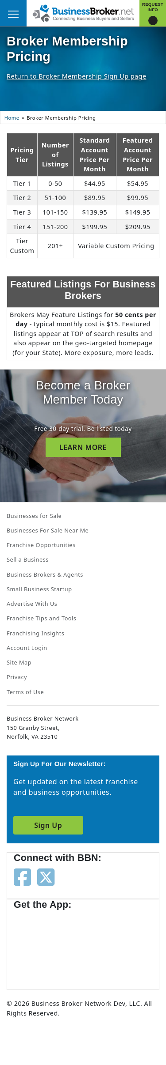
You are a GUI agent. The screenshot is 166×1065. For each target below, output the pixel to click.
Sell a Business (28, 559)
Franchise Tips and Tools (41, 618)
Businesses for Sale (34, 516)
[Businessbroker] (83, 12)
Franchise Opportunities (41, 545)
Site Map (19, 662)
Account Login (27, 648)
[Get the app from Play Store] (115, 946)
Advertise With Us (32, 604)
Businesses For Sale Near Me (48, 530)
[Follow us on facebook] (22, 876)
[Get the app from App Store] (45, 946)
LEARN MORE (83, 447)
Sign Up (48, 825)
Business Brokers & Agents (45, 574)
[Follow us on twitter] (45, 876)
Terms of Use (25, 692)
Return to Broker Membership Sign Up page (77, 76)
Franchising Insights (35, 633)
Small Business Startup (39, 589)
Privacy (17, 677)
